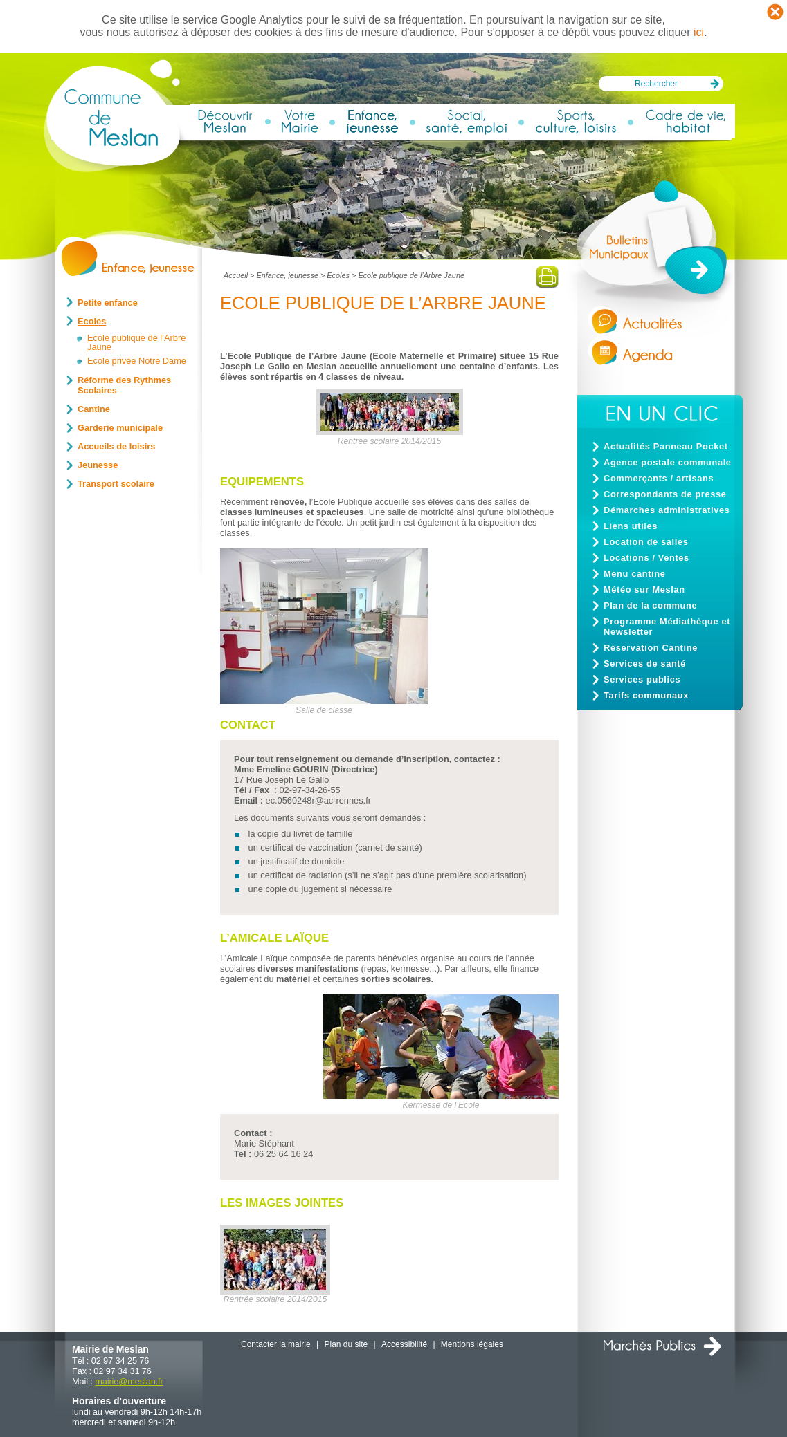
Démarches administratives (667, 510)
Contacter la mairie (276, 1344)
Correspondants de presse (665, 494)
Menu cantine (634, 573)
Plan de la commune (650, 605)
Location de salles (646, 542)
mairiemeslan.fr (129, 1381)
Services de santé (645, 663)
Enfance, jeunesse (287, 275)
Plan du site (346, 1344)
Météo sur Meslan (644, 589)
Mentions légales (472, 1344)
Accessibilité (404, 1344)
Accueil (236, 275)
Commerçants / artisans (659, 478)
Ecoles (338, 275)
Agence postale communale (668, 462)
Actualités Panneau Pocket (666, 446)
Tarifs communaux (646, 695)
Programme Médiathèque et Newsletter (667, 626)
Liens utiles (631, 526)
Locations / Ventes (646, 558)
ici (699, 32)
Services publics (642, 679)
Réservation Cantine (651, 647)
